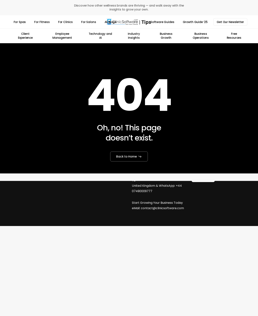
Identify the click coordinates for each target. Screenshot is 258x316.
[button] (129, 156)
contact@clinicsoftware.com (162, 208)
